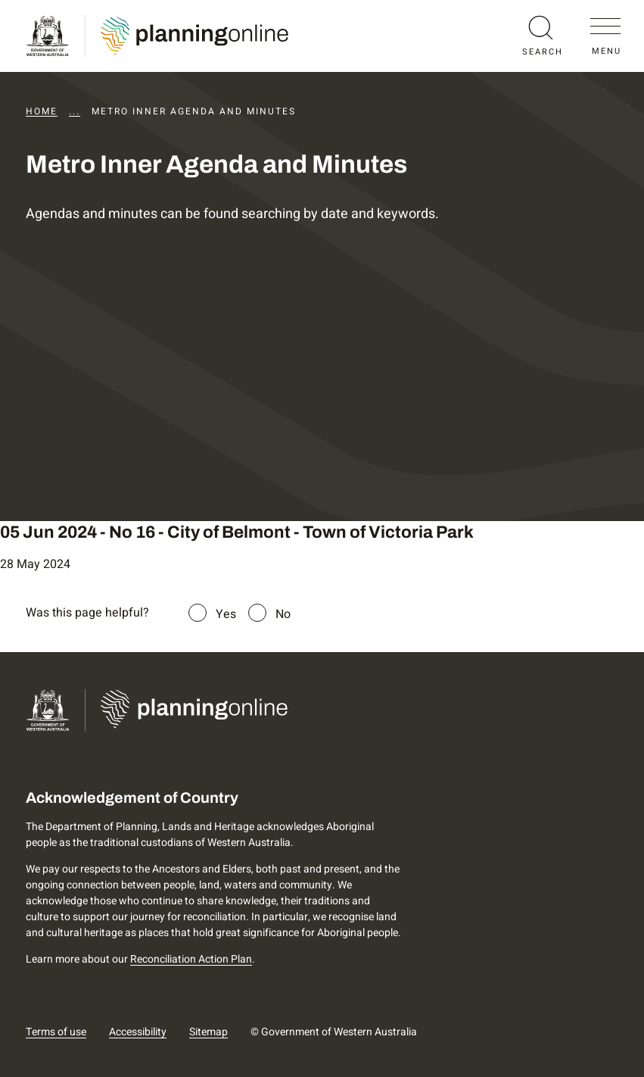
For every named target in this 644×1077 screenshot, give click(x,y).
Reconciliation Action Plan (191, 959)
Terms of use (56, 1032)
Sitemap (208, 1032)
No (283, 614)
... (74, 111)
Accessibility (137, 1032)
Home (42, 111)
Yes (226, 614)
